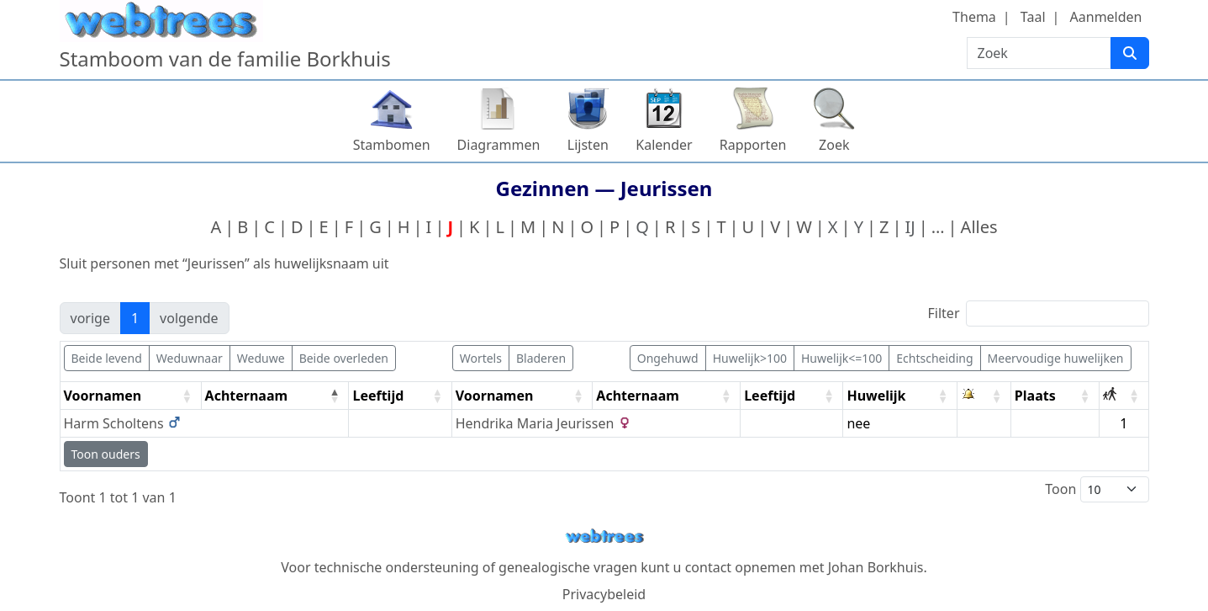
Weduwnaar (189, 358)
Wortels (481, 358)
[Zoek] (1129, 53)
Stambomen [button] (391, 144)
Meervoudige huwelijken (1056, 358)
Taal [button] (1033, 17)
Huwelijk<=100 (841, 358)
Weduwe (261, 358)
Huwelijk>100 (750, 358)
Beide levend (106, 358)
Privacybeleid (604, 594)
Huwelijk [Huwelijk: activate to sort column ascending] (876, 395)
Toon (1096, 489)
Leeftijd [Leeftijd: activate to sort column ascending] (378, 395)
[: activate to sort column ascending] (984, 396)
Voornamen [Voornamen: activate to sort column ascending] (103, 395)
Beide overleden (343, 358)
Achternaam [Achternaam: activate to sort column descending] (246, 395)
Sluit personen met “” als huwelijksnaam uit (224, 263)
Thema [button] (974, 17)
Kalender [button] (664, 144)
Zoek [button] (834, 144)
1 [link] (135, 318)
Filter (1038, 313)
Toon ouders (105, 454)
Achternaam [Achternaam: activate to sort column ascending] (637, 395)
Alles (979, 226)
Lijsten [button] (588, 144)
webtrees (604, 536)
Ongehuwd (668, 358)
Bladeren (541, 358)
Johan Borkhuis (876, 567)
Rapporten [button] (753, 144)
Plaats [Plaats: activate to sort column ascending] (1035, 395)
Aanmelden (1106, 17)
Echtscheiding (934, 358)
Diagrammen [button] (499, 144)
